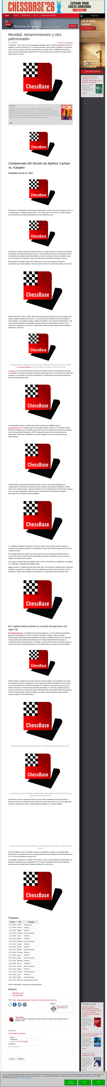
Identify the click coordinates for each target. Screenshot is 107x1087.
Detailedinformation (71, 1082)
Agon (14, 1000)
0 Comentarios (69, 42)
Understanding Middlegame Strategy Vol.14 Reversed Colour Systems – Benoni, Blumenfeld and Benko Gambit (92, 1011)
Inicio (16, 15)
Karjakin (42, 1000)
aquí (22, 430)
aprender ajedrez (48, 15)
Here (42, 1076)
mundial (47, 1000)
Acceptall (98, 1082)
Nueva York (53, 1000)
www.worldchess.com (15, 428)
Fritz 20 (12, 106)
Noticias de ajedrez (28, 26)
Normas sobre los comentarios (17, 1033)
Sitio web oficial (18, 995)
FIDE (37, 1000)
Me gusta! (61, 42)
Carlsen (33, 1000)
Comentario (11, 1044)
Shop (7, 15)
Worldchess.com (18, 993)
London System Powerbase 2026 (88, 1054)
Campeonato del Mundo (23, 1000)
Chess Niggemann (62, 1007)
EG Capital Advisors (15, 633)
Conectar (94, 16)
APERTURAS (26, 15)
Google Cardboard (25, 367)
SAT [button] (36, 15)
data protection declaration (25, 1077)
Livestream (12, 371)
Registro (25, 1041)
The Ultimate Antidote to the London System (92, 1035)
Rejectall (84, 1082)
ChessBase (20, 1017)
